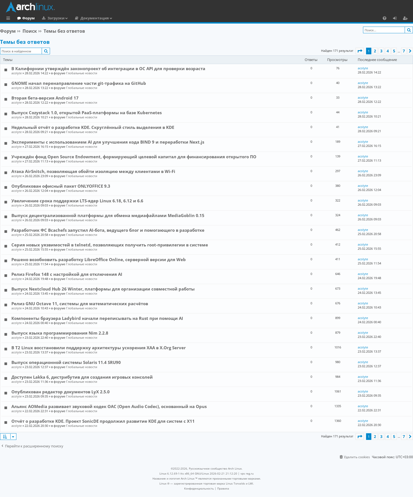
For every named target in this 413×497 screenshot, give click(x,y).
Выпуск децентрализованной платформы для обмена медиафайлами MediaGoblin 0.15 (107, 215)
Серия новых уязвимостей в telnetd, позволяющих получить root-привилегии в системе (109, 245)
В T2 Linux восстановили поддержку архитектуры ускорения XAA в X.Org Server (98, 347)
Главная (25, 18)
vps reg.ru (247, 473)
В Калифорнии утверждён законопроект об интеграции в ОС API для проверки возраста (108, 68)
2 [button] (375, 50)
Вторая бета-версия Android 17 (45, 98)
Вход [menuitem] (396, 19)
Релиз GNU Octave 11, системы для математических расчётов (79, 303)
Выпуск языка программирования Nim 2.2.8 (59, 333)
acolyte (16, 73)
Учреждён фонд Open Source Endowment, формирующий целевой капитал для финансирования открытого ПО (133, 156)
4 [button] (388, 50)
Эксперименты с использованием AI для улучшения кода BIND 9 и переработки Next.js (107, 142)
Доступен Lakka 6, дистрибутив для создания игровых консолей (82, 377)
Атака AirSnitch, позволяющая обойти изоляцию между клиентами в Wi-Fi (93, 171)
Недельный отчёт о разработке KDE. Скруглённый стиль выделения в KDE (92, 127)
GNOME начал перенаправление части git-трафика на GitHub (78, 83)
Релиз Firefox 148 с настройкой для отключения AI (66, 274)
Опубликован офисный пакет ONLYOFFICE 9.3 (60, 186)
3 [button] (381, 50)
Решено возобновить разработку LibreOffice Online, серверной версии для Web (98, 259)
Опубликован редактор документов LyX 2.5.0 (60, 391)
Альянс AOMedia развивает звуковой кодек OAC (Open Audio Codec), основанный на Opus (109, 406)
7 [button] (404, 50)
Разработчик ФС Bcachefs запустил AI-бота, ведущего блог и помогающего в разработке (107, 230)
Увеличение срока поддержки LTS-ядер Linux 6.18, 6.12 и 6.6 (77, 200)
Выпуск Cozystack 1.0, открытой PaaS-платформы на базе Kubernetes (86, 112)
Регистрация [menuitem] (406, 19)
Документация (117, 18)
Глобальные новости (81, 73)
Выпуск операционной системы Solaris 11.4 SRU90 (66, 362)
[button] (360, 51)
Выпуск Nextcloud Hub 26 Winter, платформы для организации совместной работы (103, 289)
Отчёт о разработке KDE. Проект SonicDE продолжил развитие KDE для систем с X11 (103, 421)
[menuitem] (384, 18)
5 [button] (394, 50)
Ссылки (9, 19)
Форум (51, 18)
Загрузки (78, 18)
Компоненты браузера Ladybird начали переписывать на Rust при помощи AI (97, 318)
